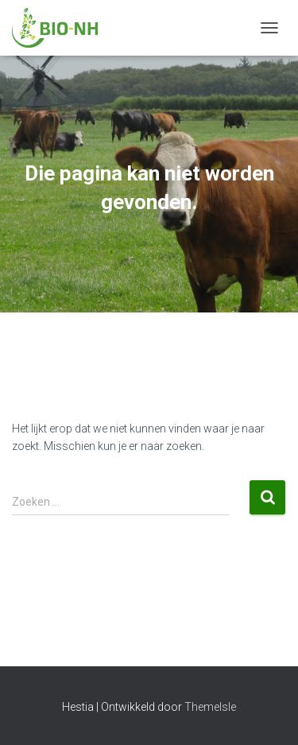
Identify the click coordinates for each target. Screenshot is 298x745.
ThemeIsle (210, 706)
